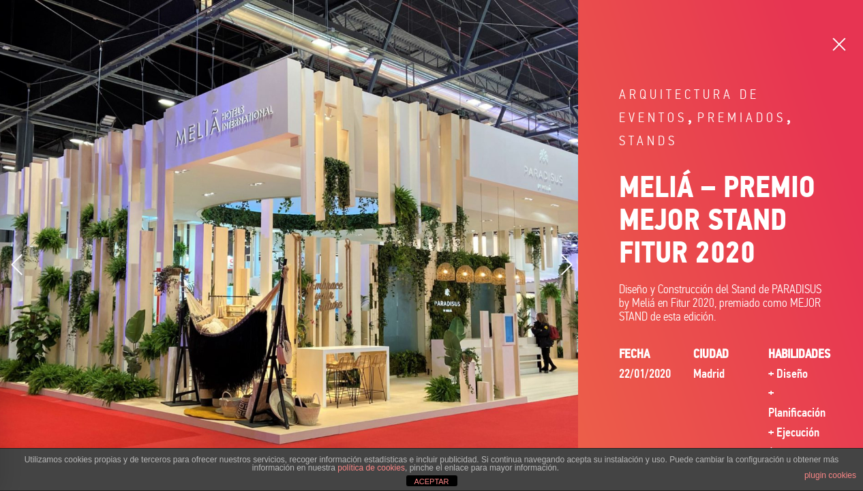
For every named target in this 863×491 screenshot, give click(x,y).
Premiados (741, 117)
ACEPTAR (431, 481)
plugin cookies (830, 475)
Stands (648, 141)
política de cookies (371, 468)
